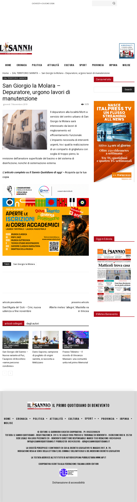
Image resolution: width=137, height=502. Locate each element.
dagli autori (32, 323)
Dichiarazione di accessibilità (68, 482)
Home (5, 73)
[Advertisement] (84, 33)
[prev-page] (4, 373)
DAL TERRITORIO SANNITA (25, 73)
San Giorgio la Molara (24, 264)
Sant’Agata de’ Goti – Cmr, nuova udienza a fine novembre (21, 309)
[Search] (114, 3)
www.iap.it (101, 457)
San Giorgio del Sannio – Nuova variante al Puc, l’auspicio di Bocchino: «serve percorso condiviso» (15, 358)
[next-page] (10, 373)
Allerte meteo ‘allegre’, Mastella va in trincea (69, 309)
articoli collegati (13, 323)
